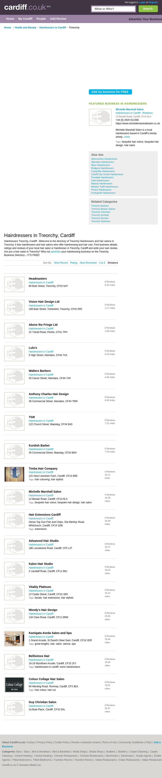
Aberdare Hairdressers (102, 162)
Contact (31, 742)
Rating (74, 262)
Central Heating (23, 755)
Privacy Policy (44, 742)
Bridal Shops (80, 751)
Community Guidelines (131, 742)
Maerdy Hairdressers (101, 183)
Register (153, 2)
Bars (19, 751)
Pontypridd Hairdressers (103, 193)
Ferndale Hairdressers (102, 177)
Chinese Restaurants (66, 755)
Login (142, 2)
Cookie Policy (61, 742)
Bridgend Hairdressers (102, 168)
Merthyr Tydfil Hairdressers (104, 186)
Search (148, 8)
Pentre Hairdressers (101, 189)
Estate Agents (144, 755)
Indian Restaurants (106, 759)
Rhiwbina (147, 113)
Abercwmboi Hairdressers (104, 159)
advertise (56, 251)
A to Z (102, 262)
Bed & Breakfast (41, 751)
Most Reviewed (88, 262)
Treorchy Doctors (100, 218)
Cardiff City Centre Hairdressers (107, 174)
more (127, 136)
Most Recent (61, 262)
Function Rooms (63, 759)
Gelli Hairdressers (100, 180)
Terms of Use (109, 742)
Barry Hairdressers (100, 165)
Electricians (112, 755)
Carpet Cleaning (139, 751)
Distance (113, 262)
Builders (111, 751)
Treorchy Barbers (100, 206)
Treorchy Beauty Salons (103, 209)
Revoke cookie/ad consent (85, 742)
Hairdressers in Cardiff (128, 113)
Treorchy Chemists (100, 212)
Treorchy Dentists (100, 215)
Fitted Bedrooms (22, 759)
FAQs (149, 742)
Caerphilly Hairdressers (103, 171)
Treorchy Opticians (100, 221)
